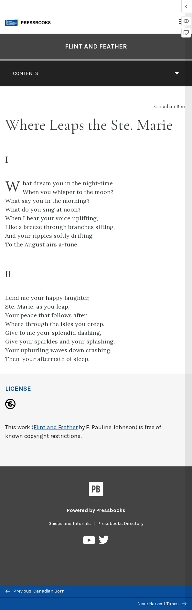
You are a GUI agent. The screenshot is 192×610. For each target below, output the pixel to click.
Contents (96, 73)
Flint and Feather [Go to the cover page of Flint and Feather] (96, 46)
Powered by (96, 510)
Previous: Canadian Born (35, 591)
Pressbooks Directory (120, 523)
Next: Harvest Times (162, 603)
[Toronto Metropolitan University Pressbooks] (29, 22)
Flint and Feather (56, 427)
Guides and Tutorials (69, 523)
